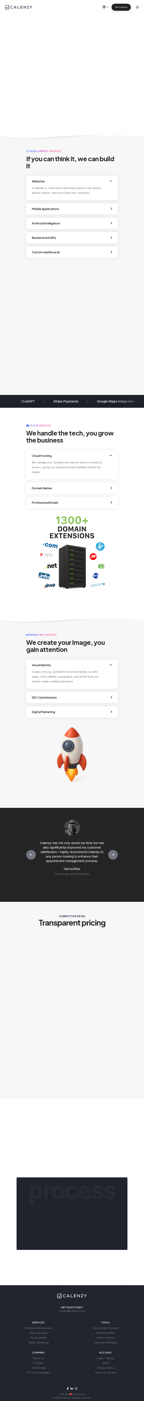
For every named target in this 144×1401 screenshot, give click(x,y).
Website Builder (105, 1332)
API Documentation (38, 1372)
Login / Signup (105, 1358)
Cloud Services (38, 1332)
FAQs (105, 1363)
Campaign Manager (105, 1342)
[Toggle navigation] (137, 7)
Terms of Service (105, 1372)
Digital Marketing (38, 1342)
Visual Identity (38, 1337)
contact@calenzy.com (72, 1310)
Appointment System (105, 1328)
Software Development (38, 1328)
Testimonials (38, 1367)
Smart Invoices (105, 1337)
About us (38, 1358)
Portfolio (38, 1363)
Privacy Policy (105, 1367)
